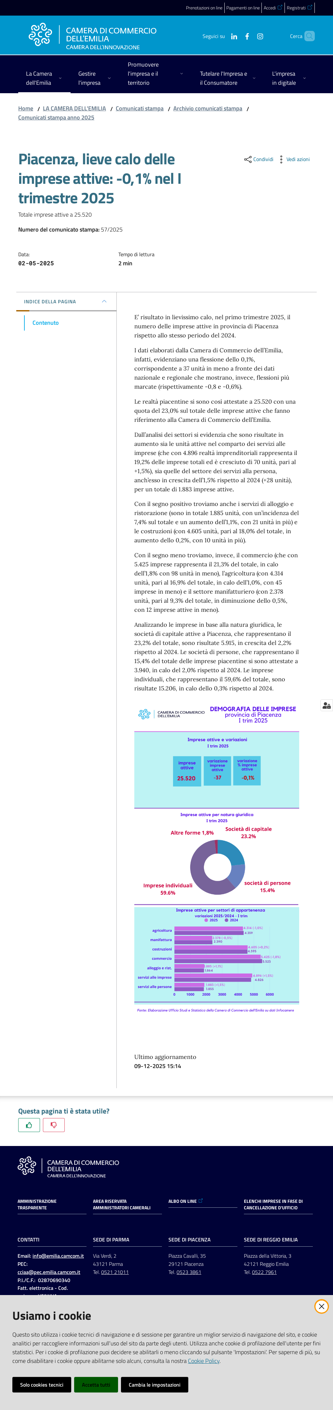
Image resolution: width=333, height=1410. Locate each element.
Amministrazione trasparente (37, 1204)
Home (25, 108)
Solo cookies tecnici (41, 1385)
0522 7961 (264, 1272)
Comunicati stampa (140, 108)
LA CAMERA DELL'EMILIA (74, 108)
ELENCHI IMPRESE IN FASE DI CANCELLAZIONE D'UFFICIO (273, 1204)
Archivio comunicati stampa (207, 108)
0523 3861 (189, 1272)
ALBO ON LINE (185, 1201)
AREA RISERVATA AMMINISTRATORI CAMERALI (122, 1204)
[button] (307, 36)
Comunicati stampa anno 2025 (56, 117)
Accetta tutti (96, 1385)
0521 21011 (115, 1272)
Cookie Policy (204, 1360)
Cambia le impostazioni (154, 1385)
